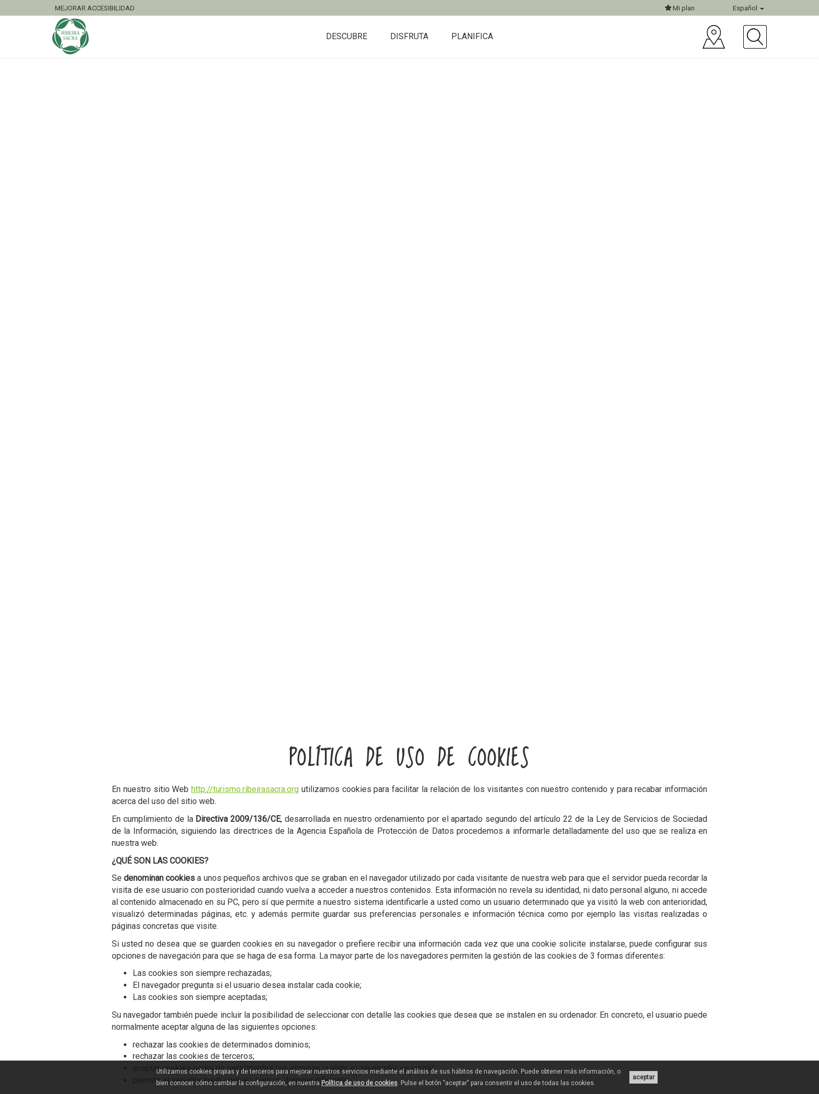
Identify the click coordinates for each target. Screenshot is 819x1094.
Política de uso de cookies (359, 1083)
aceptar (643, 1077)
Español (748, 8)
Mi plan (680, 8)
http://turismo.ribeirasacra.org (245, 789)
